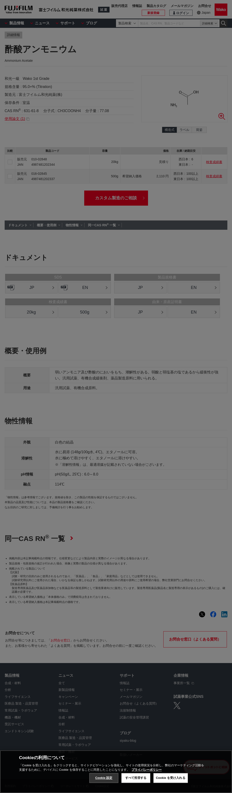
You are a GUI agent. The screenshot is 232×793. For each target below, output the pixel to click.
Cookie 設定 (103, 778)
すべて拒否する (136, 778)
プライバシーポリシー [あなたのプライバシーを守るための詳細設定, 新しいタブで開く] (147, 770)
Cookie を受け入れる (170, 778)
